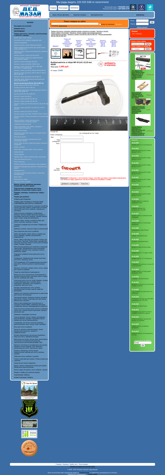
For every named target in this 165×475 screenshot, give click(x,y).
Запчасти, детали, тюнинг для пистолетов (26, 55)
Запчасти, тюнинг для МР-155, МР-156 (25, 101)
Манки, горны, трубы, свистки (23, 37)
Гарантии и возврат (79, 15)
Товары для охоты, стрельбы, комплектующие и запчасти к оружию (73, 31)
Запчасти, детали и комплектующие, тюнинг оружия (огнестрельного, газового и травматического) (28, 331)
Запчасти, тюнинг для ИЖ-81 (22, 96)
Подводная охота (19, 170)
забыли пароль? (142, 27)
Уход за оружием (19, 154)
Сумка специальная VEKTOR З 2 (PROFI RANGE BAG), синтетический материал (138, 110)
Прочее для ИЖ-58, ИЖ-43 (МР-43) (24, 94)
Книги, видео (18, 177)
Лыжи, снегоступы (19, 161)
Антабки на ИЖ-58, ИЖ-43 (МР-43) (24, 87)
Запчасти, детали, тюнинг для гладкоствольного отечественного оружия (91, 42)
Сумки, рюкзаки (18, 152)
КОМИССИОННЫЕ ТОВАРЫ (23, 377)
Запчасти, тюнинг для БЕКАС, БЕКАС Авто (27, 64)
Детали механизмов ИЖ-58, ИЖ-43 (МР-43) (113, 43)
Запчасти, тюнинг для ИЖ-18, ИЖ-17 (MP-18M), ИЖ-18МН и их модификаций (28, 67)
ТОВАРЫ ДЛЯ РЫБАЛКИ (22, 199)
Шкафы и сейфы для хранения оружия (27, 372)
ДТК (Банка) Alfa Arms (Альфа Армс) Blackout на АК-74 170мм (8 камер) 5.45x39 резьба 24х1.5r (138, 74)
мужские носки (84, 472)
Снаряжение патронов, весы (22, 124)
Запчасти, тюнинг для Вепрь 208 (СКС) (25, 61)
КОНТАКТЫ (74, 8)
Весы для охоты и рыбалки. (23, 327)
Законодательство (97, 15)
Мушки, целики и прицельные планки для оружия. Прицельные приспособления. (30, 366)
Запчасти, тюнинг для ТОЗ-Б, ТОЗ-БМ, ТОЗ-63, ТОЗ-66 (30, 114)
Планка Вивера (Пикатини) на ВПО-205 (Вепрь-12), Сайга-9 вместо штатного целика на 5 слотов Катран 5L (138, 130)
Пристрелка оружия (20, 137)
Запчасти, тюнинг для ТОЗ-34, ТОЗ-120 (26, 111)
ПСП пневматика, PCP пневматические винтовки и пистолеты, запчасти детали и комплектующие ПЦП (30, 264)
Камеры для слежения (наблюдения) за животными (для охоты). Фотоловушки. (31, 294)
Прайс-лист (74, 464)
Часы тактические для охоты (22, 159)
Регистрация (63, 8)
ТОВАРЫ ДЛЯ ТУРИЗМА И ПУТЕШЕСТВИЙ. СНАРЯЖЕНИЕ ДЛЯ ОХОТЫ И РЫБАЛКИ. (28, 202)
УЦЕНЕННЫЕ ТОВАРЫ (22, 375)
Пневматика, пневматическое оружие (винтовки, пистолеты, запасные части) (30, 258)
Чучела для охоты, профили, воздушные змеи (28, 40)
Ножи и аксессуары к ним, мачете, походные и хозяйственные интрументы (28, 127)
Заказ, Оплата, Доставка (60, 15)
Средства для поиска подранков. (25, 363)
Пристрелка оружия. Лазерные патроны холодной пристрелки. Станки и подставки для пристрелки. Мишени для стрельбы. (30, 299)
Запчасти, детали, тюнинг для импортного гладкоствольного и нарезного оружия (26, 121)
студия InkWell (92, 474)
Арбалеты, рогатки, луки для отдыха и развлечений (31, 228)
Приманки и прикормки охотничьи (25, 314)
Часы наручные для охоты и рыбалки (26, 231)
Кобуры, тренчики (19, 147)
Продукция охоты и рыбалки (22, 181)
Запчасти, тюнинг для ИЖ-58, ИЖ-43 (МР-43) (27, 76)
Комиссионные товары (21, 179)
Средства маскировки (20, 42)
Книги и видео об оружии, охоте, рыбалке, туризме (30, 370)
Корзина (66, 464)
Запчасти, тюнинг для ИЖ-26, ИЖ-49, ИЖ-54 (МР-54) (30, 70)
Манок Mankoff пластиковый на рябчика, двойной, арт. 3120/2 (138, 95)
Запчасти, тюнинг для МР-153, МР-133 (25, 99)
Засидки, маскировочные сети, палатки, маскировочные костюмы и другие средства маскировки (28, 289)
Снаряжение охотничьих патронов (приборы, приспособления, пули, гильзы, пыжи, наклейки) (30, 323)
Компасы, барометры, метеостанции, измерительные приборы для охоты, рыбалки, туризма (29, 352)
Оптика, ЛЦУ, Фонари (20, 130)
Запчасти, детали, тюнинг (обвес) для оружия (27, 45)
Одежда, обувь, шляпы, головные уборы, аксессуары (30, 157)
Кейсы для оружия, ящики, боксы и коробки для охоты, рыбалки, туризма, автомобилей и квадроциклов (30, 235)
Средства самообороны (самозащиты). (27, 272)
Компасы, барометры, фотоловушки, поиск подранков (30, 164)
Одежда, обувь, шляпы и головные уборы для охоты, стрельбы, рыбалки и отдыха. (29, 221)
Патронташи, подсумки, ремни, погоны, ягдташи (28, 149)
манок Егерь (63, 26)
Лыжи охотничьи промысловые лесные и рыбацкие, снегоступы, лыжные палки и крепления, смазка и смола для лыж (31, 310)
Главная (53, 8)
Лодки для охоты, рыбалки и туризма (26, 356)
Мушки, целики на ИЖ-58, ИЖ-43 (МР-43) (26, 85)
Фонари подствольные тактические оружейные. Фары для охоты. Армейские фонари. (29, 335)
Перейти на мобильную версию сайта (82, 466)
